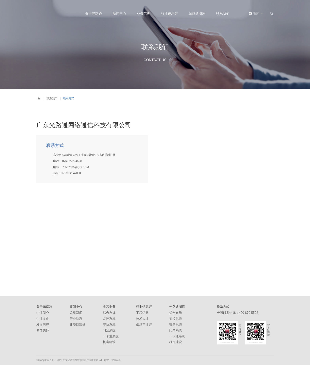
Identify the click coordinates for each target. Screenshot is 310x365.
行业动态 (76, 318)
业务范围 (143, 13)
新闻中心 (119, 13)
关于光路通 (93, 13)
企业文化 (42, 318)
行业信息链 (169, 13)
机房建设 (109, 342)
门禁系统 (109, 330)
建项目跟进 (77, 324)
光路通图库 (197, 13)
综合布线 (109, 312)
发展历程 (42, 324)
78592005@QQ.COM (75, 167)
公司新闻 (76, 312)
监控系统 (109, 318)
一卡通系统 (111, 336)
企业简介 (42, 312)
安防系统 (109, 324)
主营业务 (109, 306)
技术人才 (142, 318)
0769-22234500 (72, 161)
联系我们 (223, 13)
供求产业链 (144, 324)
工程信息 (142, 312)
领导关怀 (42, 330)
